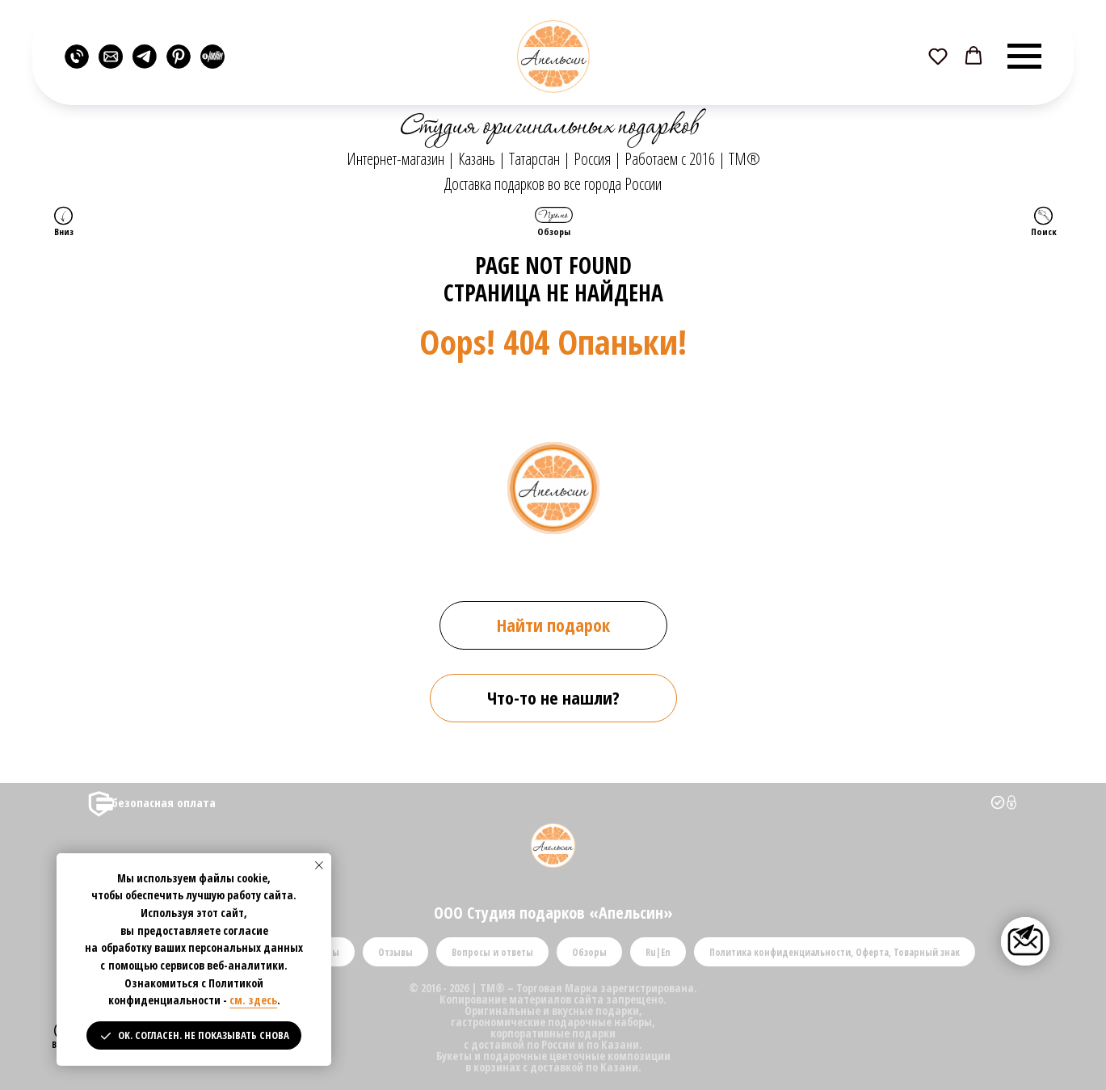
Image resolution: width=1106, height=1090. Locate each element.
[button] (938, 55)
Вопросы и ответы (492, 952)
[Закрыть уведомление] (319, 865)
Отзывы (395, 952)
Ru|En (658, 952)
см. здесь (253, 1000)
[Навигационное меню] (1024, 56)
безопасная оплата (163, 802)
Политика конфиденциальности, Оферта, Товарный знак (834, 952)
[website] (77, 56)
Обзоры (589, 952)
